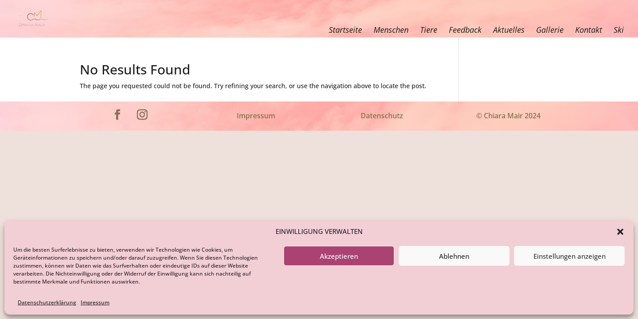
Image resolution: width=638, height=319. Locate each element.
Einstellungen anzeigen (569, 256)
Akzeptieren (339, 256)
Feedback (465, 29)
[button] (620, 231)
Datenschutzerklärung (47, 302)
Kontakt (588, 29)
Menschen (390, 29)
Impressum (95, 302)
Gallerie (550, 29)
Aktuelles (509, 29)
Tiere (428, 29)
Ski (619, 29)
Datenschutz (382, 116)
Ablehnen (454, 256)
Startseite (345, 29)
